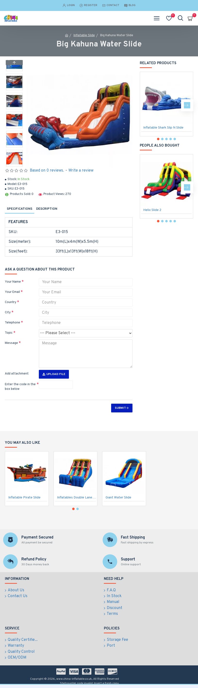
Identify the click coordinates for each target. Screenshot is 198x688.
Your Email (12, 292)
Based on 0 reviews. (47, 170)
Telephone (12, 323)
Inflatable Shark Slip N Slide (163, 128)
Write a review (80, 170)
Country (10, 302)
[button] (14, 165)
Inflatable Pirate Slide (24, 498)
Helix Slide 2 (152, 210)
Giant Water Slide (118, 498)
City (8, 312)
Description (46, 209)
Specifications (19, 209)
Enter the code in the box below (20, 387)
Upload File (53, 374)
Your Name (13, 282)
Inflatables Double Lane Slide (76, 498)
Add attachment (17, 374)
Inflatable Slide (84, 35)
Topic (9, 333)
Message (11, 343)
